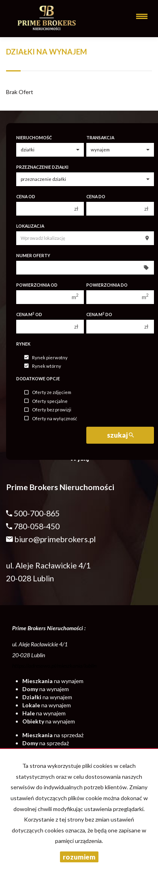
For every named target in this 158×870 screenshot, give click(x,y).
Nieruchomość (34, 137)
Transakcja (100, 137)
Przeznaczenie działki (42, 167)
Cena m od (29, 314)
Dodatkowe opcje (38, 378)
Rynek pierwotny (46, 357)
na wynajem (52, 680)
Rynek (23, 344)
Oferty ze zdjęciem (47, 392)
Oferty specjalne (46, 401)
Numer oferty (33, 255)
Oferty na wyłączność (50, 418)
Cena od (25, 196)
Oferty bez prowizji (47, 410)
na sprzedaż (52, 735)
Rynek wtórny (42, 366)
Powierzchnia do (107, 285)
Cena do (95, 196)
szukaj (120, 435)
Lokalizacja (30, 226)
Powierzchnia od (37, 285)
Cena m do (99, 314)
